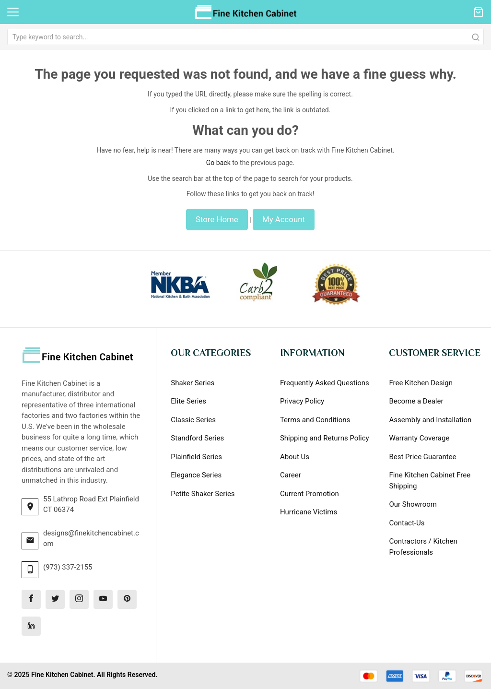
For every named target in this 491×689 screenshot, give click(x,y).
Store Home (217, 219)
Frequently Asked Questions (324, 383)
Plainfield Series (196, 456)
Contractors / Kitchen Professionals (423, 547)
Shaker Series (192, 383)
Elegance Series (196, 475)
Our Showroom (413, 504)
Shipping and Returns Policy (324, 438)
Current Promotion (309, 493)
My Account (283, 219)
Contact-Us (406, 523)
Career (290, 475)
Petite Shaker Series (202, 493)
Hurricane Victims (308, 512)
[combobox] (245, 37)
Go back (218, 162)
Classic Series (193, 420)
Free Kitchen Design (421, 383)
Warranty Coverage (419, 438)
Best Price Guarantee (422, 456)
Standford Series (197, 438)
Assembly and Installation (430, 420)
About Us (294, 456)
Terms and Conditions (315, 420)
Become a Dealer (416, 401)
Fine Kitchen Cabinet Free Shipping (429, 480)
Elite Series (188, 401)
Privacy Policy (302, 401)
